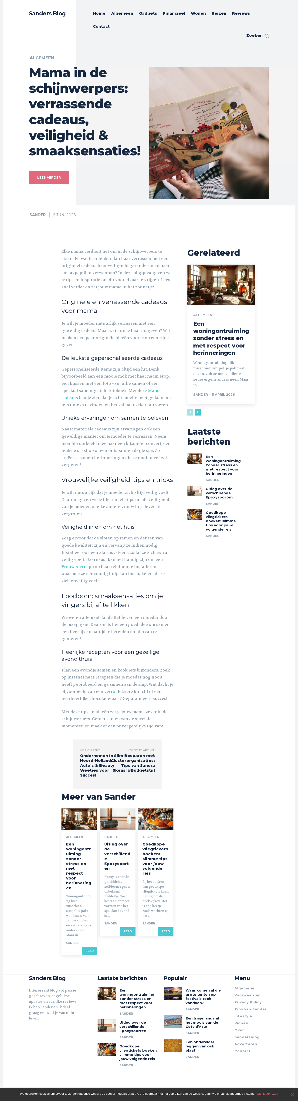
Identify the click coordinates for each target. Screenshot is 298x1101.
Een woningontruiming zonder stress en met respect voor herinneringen (221, 338)
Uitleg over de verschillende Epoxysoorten (219, 493)
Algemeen (42, 58)
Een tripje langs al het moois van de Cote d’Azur (202, 1022)
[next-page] (198, 412)
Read (89, 950)
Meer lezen (270, 1093)
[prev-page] (190, 412)
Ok (259, 1093)
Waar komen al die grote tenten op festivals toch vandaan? (203, 996)
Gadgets (111, 837)
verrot (110, 691)
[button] (257, 35)
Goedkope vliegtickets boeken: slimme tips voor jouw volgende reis (155, 859)
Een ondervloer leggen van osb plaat (200, 1046)
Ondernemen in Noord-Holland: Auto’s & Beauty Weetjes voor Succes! (97, 765)
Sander (38, 215)
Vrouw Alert (73, 566)
